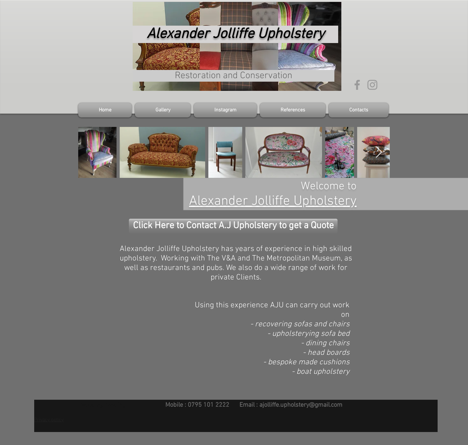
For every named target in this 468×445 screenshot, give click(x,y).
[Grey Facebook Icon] (357, 84)
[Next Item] (379, 152)
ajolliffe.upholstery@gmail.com (300, 405)
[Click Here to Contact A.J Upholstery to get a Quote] (233, 226)
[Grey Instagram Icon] (372, 84)
